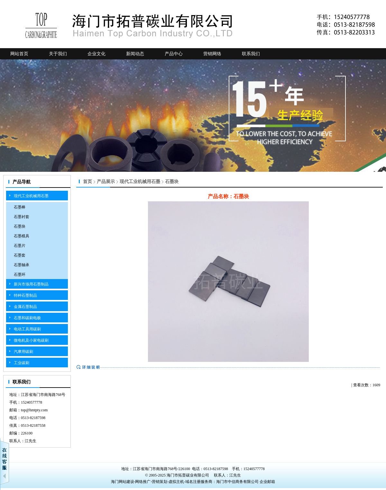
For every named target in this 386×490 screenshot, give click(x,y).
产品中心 (174, 53)
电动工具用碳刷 (27, 329)
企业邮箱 (267, 481)
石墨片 (19, 245)
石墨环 (19, 274)
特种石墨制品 (25, 295)
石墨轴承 (21, 265)
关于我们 (58, 53)
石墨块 (19, 226)
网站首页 (19, 53)
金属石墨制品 (25, 306)
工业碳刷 (21, 363)
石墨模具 (21, 236)
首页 (87, 181)
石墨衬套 (21, 216)
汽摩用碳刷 (23, 351)
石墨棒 (19, 207)
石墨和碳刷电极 (27, 318)
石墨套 (19, 255)
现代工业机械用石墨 (31, 196)
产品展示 (106, 181)
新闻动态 (135, 53)
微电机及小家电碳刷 (31, 340)
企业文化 (96, 53)
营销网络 (212, 53)
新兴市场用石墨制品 (31, 284)
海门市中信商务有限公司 (238, 481)
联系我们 (251, 53)
